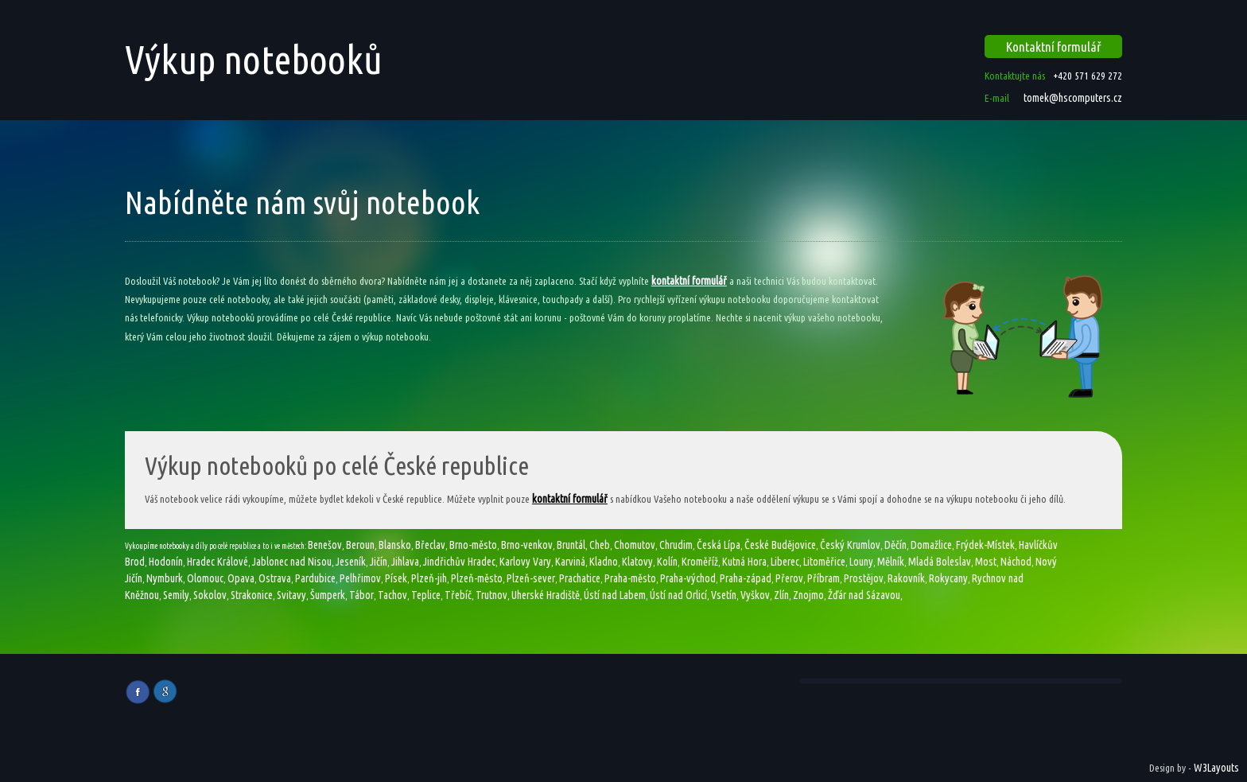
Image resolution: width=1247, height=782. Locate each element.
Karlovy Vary (525, 561)
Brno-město (473, 545)
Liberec (785, 561)
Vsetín (723, 595)
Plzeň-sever (531, 578)
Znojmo (808, 595)
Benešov (325, 545)
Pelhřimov (360, 578)
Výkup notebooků (254, 59)
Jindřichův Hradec (459, 561)
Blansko (395, 545)
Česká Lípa (718, 545)
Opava (240, 578)
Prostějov (864, 578)
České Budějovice (780, 545)
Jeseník (351, 561)
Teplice (426, 595)
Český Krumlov (850, 545)
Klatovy (637, 561)
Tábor (361, 595)
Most (985, 561)
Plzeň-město (477, 578)
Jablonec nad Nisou (292, 561)
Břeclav (430, 545)
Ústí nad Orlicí (678, 595)
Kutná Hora (744, 561)
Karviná (570, 561)
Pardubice (315, 578)
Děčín (895, 545)
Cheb (599, 545)
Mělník (890, 561)
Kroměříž (700, 561)
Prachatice (579, 578)
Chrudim (676, 545)
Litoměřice (824, 561)
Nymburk (164, 578)
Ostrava (274, 578)
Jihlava (405, 561)
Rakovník (906, 578)
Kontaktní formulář (1053, 46)
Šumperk (327, 595)
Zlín (781, 595)
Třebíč (458, 595)
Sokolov (210, 595)
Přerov (789, 578)
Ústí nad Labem (615, 595)
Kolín (667, 561)
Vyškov (755, 595)
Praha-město (630, 578)
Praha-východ (688, 578)
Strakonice (252, 595)
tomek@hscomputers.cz (1071, 97)
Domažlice (931, 545)
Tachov (392, 595)
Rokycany (948, 578)
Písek (396, 578)
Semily (176, 595)
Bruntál (571, 545)
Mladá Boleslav (939, 561)
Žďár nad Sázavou (864, 595)
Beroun (360, 545)
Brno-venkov (527, 545)
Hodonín (166, 561)
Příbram (823, 578)
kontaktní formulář (689, 280)
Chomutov (634, 545)
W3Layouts (1216, 767)
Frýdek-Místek (985, 545)
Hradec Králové (217, 561)
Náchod (1015, 561)
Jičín (378, 561)
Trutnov (491, 595)
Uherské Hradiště (545, 595)
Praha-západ (745, 578)
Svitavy (291, 595)
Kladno (603, 561)
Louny (861, 561)
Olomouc (205, 578)
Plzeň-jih (429, 578)
